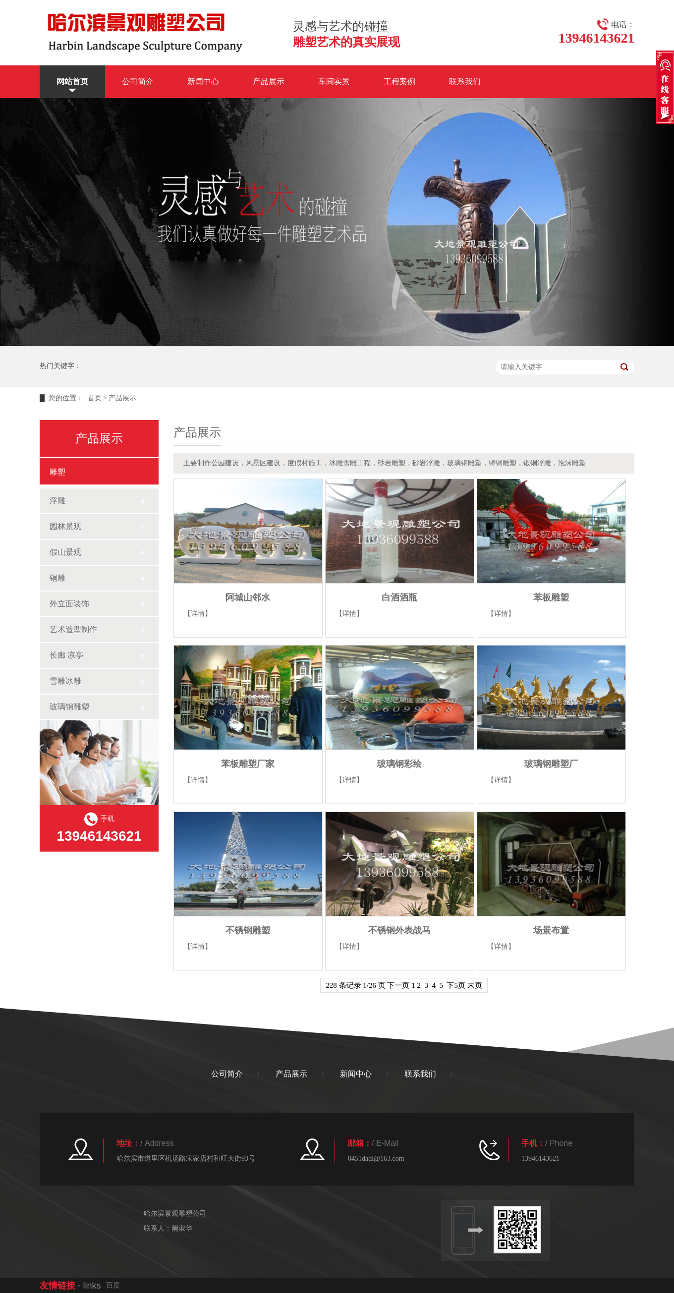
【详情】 (198, 613)
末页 (474, 985)
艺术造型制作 (73, 629)
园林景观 (65, 526)
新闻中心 (203, 81)
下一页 (398, 985)
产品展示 (268, 81)
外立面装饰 (69, 603)
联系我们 (465, 81)
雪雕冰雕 (65, 681)
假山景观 (65, 552)
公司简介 (138, 81)
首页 (95, 398)
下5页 (456, 985)
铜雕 (57, 578)
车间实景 (334, 81)
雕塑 (57, 472)
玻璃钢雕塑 (69, 706)
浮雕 (57, 500)
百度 (113, 1285)
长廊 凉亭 (66, 655)
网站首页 (72, 81)
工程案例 (399, 81)
